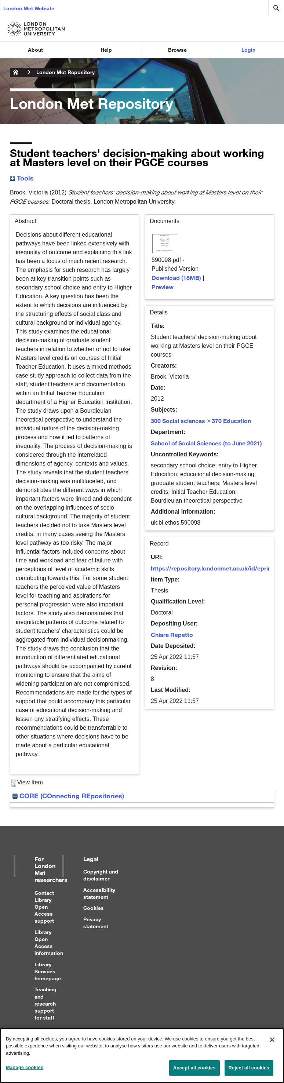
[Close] (272, 1045)
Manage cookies (24, 1073)
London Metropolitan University (16, 72)
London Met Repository (65, 72)
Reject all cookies (249, 1073)
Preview (163, 286)
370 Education (231, 420)
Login (248, 50)
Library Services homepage (47, 971)
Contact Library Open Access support (44, 907)
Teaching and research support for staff (45, 1003)
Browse (177, 50)
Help (106, 50)
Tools (22, 178)
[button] (13, 783)
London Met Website (28, 8)
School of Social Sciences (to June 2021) (206, 443)
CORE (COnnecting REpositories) (68, 796)
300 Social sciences (178, 420)
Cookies (93, 908)
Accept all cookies (194, 1073)
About (35, 50)
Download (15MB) (176, 277)
